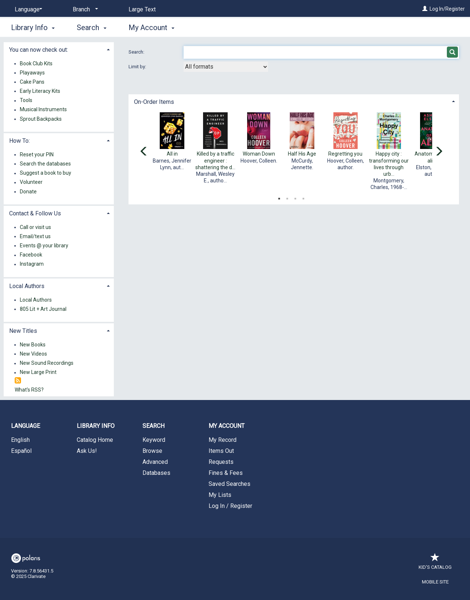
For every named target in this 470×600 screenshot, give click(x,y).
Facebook (31, 255)
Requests (221, 461)
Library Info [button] (33, 27)
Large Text (142, 9)
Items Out (221, 450)
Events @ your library (44, 245)
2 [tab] (287, 197)
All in (172, 154)
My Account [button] (151, 27)
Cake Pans (32, 82)
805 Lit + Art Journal (43, 309)
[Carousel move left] (144, 152)
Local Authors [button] (26, 286)
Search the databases (45, 164)
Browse (152, 450)
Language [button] (25, 425)
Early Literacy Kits (40, 91)
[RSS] (18, 381)
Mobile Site (435, 582)
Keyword (153, 439)
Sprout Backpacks (41, 119)
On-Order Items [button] (154, 101)
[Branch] (84, 9)
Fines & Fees (226, 472)
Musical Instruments (43, 110)
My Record (222, 439)
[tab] (294, 101)
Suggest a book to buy (45, 173)
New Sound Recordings (46, 363)
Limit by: (138, 66)
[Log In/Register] (424, 9)
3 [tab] (295, 197)
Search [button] (91, 27)
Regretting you (345, 154)
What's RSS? (29, 390)
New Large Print (38, 372)
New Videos (33, 354)
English (20, 439)
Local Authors (36, 300)
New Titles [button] (23, 330)
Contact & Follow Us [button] (35, 213)
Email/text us (35, 236)
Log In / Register (230, 505)
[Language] (27, 9)
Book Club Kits (36, 63)
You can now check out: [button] (38, 49)
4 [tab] (303, 197)
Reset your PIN (37, 154)
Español (21, 450)
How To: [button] (19, 140)
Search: (137, 52)
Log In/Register (447, 9)
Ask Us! (87, 450)
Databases (156, 472)
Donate (28, 191)
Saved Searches (229, 483)
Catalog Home (95, 439)
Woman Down (259, 154)
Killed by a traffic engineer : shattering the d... (215, 160)
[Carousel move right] (439, 152)
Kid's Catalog (435, 563)
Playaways (32, 73)
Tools (26, 100)
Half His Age (302, 154)
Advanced (155, 461)
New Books (33, 345)
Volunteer (31, 182)
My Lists (220, 494)
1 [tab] (279, 197)
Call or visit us (35, 227)
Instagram (32, 264)
